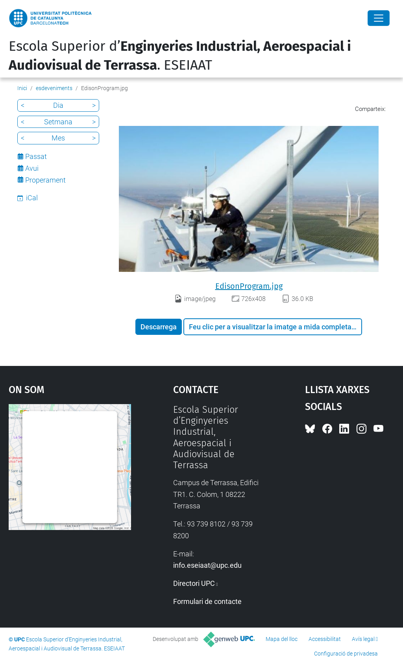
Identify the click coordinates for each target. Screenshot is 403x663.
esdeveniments (54, 88)
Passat (36, 156)
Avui (32, 168)
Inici (22, 88)
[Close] (379, 18)
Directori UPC (194, 583)
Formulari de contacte (207, 601)
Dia (58, 105)
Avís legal (363, 639)
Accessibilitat (325, 639)
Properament (45, 180)
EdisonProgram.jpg (249, 286)
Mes (58, 138)
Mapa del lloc (282, 639)
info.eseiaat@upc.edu (207, 565)
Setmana (58, 122)
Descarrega (158, 327)
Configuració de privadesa (346, 653)
